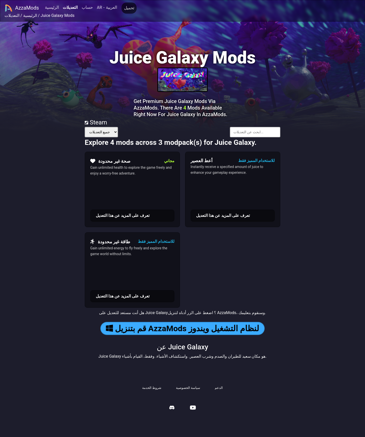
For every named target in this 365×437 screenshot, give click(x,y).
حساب (87, 7)
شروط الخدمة (151, 388)
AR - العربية (107, 7)
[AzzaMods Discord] (172, 408)
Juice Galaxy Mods (57, 15)
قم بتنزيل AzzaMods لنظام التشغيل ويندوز (182, 328)
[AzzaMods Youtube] (193, 408)
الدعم (219, 388)
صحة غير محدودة (110, 161)
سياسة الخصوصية (188, 388)
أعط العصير (201, 160)
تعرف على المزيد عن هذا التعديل (122, 215)
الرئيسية (52, 7)
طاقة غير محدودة (110, 241)
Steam (96, 122)
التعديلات (70, 7)
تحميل (129, 8)
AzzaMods (22, 8)
